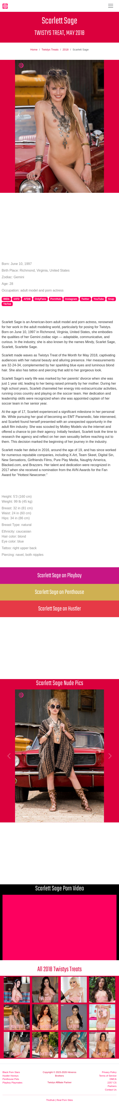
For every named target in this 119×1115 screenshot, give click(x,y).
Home (33, 49)
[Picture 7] (71, 816)
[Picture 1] (26, 816)
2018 (65, 49)
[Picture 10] (93, 816)
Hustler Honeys (10, 1075)
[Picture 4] (48, 816)
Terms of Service (107, 1075)
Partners (112, 1086)
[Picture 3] (41, 816)
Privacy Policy (109, 1072)
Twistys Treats (50, 49)
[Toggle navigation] (110, 6)
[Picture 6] (63, 816)
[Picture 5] (56, 816)
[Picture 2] (33, 816)
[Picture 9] (86, 816)
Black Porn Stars (11, 1072)
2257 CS (111, 1082)
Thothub (50, 1100)
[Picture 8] (78, 816)
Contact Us (110, 1089)
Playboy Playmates (12, 1082)
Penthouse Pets (11, 1079)
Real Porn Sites (65, 1100)
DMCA (113, 1079)
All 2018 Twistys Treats (59, 969)
